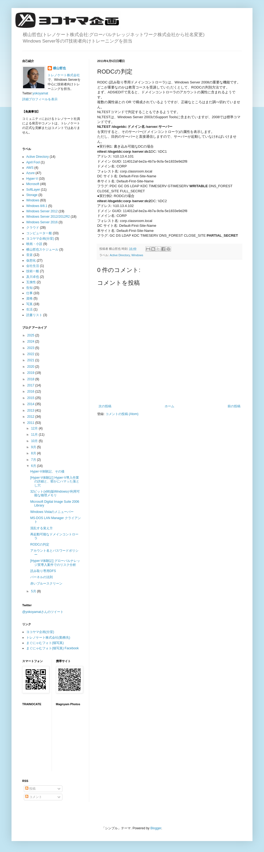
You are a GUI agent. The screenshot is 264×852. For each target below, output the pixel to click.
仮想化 (31, 260)
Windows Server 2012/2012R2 (48, 216)
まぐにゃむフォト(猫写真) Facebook (52, 648)
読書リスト (34, 315)
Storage (31, 195)
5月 (34, 591)
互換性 (31, 282)
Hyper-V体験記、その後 (47, 471)
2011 (31, 423)
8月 (34, 453)
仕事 (29, 293)
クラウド (32, 227)
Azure (30, 173)
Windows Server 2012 (42, 211)
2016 (31, 391)
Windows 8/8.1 (36, 206)
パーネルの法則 (41, 577)
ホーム (169, 406)
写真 (29, 304)
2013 (31, 410)
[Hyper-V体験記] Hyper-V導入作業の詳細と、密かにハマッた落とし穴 (54, 481)
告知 (29, 288)
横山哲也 (59, 68)
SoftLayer (33, 189)
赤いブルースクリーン (46, 583)
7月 (34, 460)
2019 (31, 373)
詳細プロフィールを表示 (40, 99)
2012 (31, 417)
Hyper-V (32, 179)
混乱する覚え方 (41, 528)
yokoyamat (40, 93)
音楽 (29, 255)
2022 (31, 354)
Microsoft (32, 184)
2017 (31, 385)
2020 (31, 367)
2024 (31, 341)
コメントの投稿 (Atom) (121, 414)
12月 (35, 428)
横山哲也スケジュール (42, 249)
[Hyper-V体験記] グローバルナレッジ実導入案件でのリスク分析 (55, 562)
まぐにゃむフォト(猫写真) (45, 643)
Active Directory (120, 255)
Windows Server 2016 (42, 222)
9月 (34, 447)
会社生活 (32, 266)
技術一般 (32, 271)
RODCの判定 (39, 544)
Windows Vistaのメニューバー (52, 512)
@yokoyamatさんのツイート (42, 612)
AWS (29, 168)
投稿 (30, 788)
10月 (35, 441)
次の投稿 (105, 406)
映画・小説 (34, 244)
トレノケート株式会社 (64, 75)
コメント (33, 797)
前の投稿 (234, 406)
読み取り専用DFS (43, 571)
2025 (31, 335)
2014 (31, 404)
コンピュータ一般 (39, 233)
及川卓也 (32, 277)
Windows (137, 255)
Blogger (155, 828)
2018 (31, 379)
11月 (35, 434)
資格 (29, 298)
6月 (34, 466)
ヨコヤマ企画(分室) (40, 238)
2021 (31, 360)
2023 (31, 348)
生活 (29, 309)
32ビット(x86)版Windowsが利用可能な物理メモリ (55, 493)
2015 (31, 398)
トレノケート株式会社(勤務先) (48, 637)
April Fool (33, 162)
